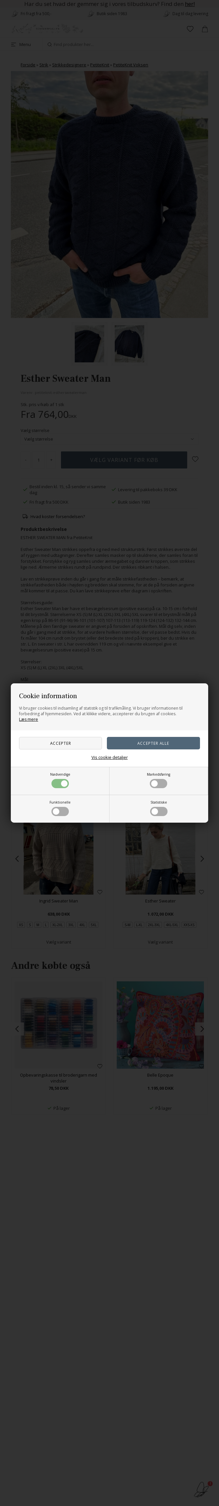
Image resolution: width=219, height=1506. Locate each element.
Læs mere (28, 719)
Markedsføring (158, 780)
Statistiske (159, 808)
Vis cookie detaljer (109, 757)
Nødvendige (60, 780)
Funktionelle (60, 808)
